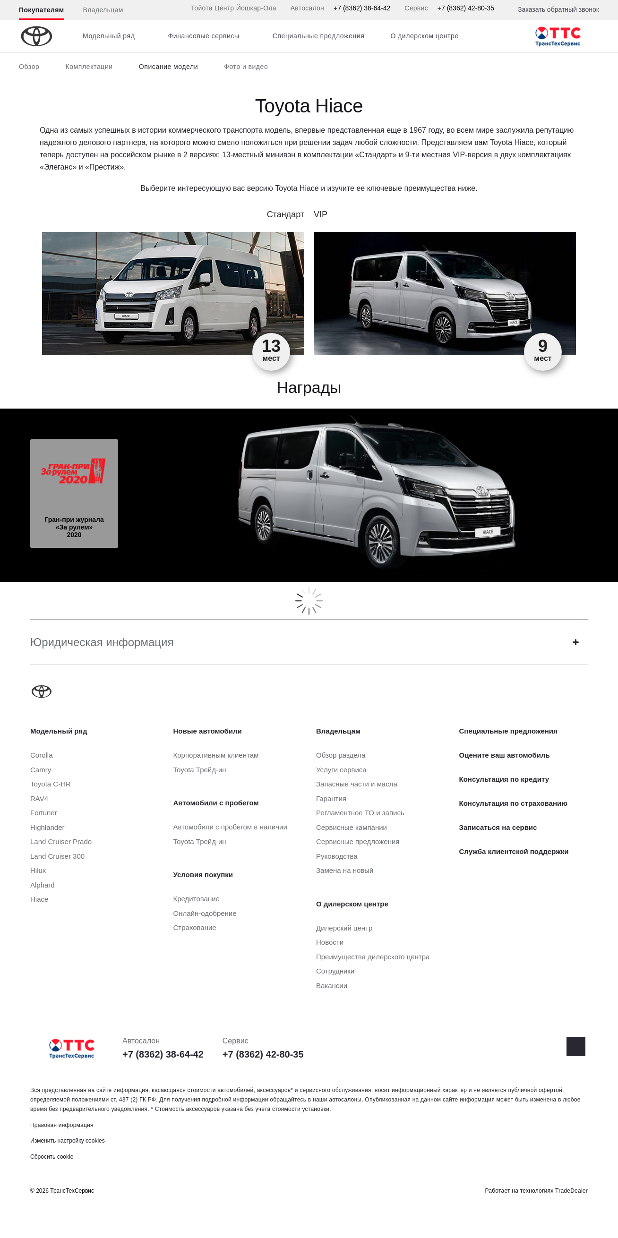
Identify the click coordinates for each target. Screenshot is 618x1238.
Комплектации (88, 66)
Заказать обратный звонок (558, 9)
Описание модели (168, 66)
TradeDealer (571, 1190)
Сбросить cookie (51, 1156)
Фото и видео (246, 66)
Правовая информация (62, 1125)
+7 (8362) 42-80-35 (466, 8)
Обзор (29, 66)
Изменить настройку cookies (67, 1140)
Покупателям (41, 10)
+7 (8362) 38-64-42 (362, 8)
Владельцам (103, 10)
